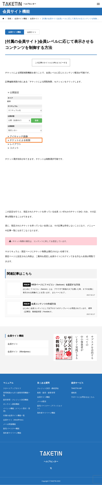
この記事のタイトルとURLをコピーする (51, 63)
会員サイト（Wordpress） (20, 352)
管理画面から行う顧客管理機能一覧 (16, 394)
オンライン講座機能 (11, 404)
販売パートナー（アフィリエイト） (49, 407)
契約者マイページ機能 (12, 433)
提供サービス (77, 383)
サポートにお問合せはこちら (82, 397)
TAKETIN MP (76, 388)
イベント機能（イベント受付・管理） (16, 409)
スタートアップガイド (12, 388)
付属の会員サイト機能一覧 (14, 415)
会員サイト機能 (14, 32)
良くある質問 (43, 383)
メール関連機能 (9, 424)
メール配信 (41, 401)
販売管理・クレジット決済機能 (15, 400)
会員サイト (31, 32)
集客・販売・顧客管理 (46, 393)
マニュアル (8, 383)
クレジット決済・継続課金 (48, 388)
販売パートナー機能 (11, 428)
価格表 (74, 393)
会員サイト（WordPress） (14, 420)
